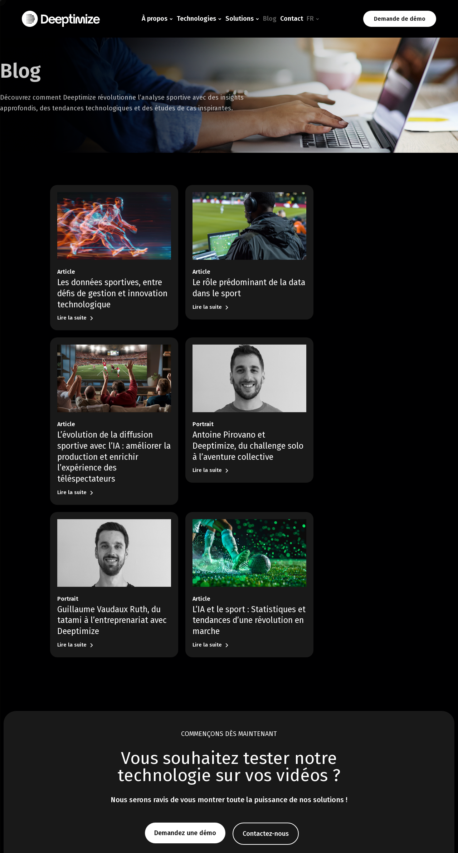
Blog (270, 19)
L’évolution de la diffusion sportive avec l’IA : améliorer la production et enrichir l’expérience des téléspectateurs (349, 296)
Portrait (67, 429)
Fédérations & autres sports (225, 777)
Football (204, 757)
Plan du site (442, 836)
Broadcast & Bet (212, 787)
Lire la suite (75, 309)
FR (310, 19)
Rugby (201, 767)
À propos (154, 19)
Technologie (149, 744)
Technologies (196, 19)
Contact (291, 19)
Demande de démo (399, 18)
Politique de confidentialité (389, 836)
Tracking (140, 767)
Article (66, 263)
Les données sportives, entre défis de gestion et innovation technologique (104, 285)
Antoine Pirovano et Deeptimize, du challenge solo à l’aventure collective (106, 451)
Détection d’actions (152, 757)
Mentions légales (331, 836)
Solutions (239, 19)
